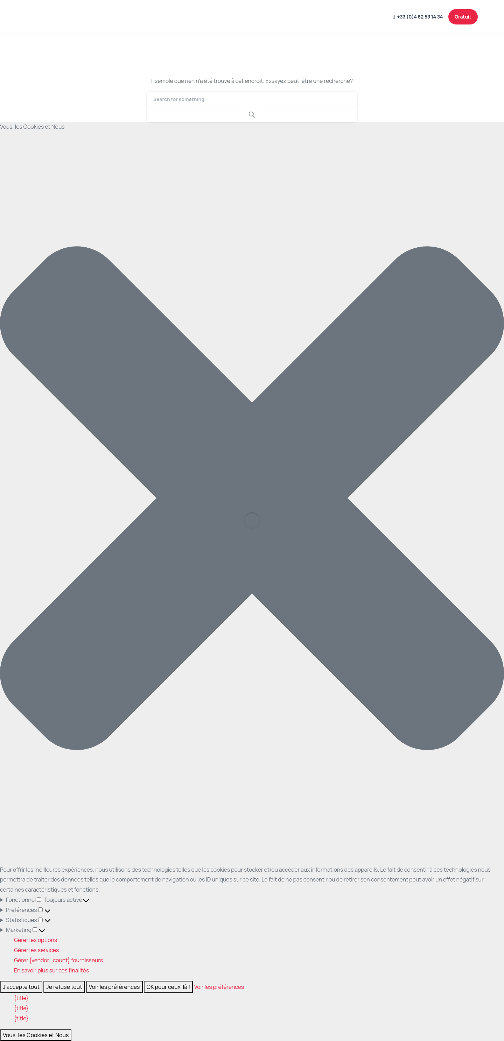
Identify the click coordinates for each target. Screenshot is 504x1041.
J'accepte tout (21, 987)
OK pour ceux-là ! (168, 987)
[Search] (252, 99)
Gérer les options (35, 940)
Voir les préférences (114, 987)
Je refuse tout (64, 987)
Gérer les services (36, 950)
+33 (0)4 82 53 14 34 (418, 16)
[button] (252, 498)
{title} (21, 998)
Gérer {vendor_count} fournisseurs (58, 960)
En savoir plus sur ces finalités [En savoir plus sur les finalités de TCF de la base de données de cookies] (51, 970)
